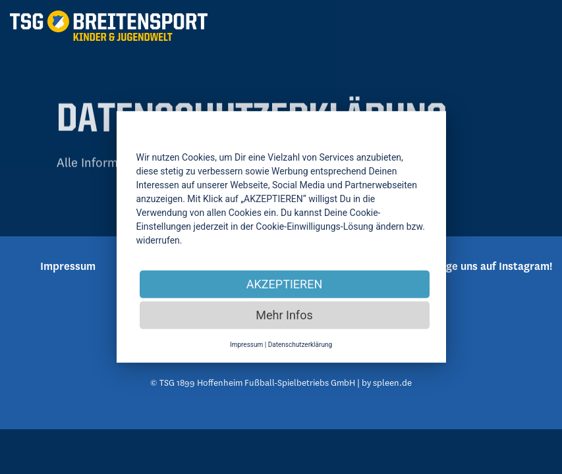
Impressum (246, 344)
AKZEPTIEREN (284, 284)
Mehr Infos (284, 315)
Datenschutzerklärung (300, 344)
